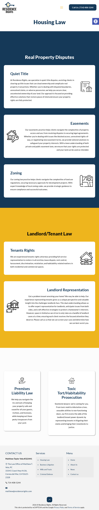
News (73, 469)
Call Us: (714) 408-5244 (82, 7)
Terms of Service (74, 507)
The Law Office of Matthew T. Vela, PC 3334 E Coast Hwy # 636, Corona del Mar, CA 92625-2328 (19, 470)
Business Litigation (47, 465)
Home (73, 460)
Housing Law (45, 460)
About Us (74, 465)
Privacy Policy (59, 507)
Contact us (75, 474)
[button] (95, 21)
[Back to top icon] (49, 499)
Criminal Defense (46, 474)
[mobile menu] (61, 7)
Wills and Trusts (46, 469)
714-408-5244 (13, 482)
